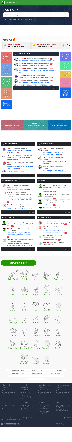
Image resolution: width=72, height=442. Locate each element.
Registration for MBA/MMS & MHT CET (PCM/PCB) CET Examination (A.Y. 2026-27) (20, 247)
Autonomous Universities (15, 373)
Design (9, 396)
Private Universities (35, 377)
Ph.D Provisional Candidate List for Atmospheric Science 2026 (37, 60)
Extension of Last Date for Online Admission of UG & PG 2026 (20, 169)
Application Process (43, 412)
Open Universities (23, 377)
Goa (29, 393)
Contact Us (8, 419)
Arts (11, 390)
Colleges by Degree (43, 406)
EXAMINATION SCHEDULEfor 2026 (65, 56)
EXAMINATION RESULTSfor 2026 (65, 66)
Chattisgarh (23, 393)
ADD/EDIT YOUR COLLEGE (13, 421)
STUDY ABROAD (65, 82)
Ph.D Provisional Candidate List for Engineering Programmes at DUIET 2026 (37, 70)
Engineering (5, 393)
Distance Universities (58, 373)
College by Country (43, 409)
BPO (29, 406)
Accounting (23, 406)
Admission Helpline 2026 (53, 241)
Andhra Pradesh (24, 389)
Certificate (11, 408)
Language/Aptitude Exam (43, 414)
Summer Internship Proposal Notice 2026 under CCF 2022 (36, 76)
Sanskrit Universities (49, 377)
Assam (22, 392)
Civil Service (23, 411)
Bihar (26, 392)
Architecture (5, 390)
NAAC (67, 406)
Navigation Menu (10, 2)
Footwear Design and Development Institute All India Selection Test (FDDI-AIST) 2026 (20, 200)
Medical (12, 393)
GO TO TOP (67, 419)
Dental (4, 396)
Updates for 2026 (6, 94)
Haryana (28, 395)
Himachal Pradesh (25, 396)
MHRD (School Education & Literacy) (62, 410)
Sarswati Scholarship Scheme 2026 (56, 226)
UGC (62, 406)
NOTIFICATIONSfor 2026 (65, 74)
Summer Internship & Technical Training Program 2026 (19, 161)
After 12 (12, 406)
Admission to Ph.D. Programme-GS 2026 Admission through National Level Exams (19, 236)
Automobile (23, 409)
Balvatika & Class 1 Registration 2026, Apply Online (20, 227)
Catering (30, 409)
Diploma (4, 408)
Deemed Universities (44, 373)
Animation (23, 408)
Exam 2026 (32, 19)
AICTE (57, 406)
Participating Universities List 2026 (54, 248)
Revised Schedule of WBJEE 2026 (18, 191)
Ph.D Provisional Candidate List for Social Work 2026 (36, 81)
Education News (56, 192)
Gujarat (22, 395)
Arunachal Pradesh (25, 390)
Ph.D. (10, 409)
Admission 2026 (22, 19)
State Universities (62, 377)
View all (55, 88)
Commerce (11, 395)
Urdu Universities (36, 380)
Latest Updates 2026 (10, 19)
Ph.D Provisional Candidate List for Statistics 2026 (36, 65)
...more (3, 398)
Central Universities (30, 373)
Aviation (4, 395)
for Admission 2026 (6, 57)
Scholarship (41, 411)
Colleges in (6, 104)
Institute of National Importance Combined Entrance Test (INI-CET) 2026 (19, 211)
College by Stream (43, 408)
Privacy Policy (22, 419)
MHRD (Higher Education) (60, 408)
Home (2, 419)
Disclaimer (15, 419)
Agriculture (5, 389)
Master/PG (5, 409)
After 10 (5, 406)
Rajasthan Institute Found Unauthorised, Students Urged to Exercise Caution (55, 233)
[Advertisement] (36, 30)
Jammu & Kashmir (25, 398)
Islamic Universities (10, 377)
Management (5, 392)
